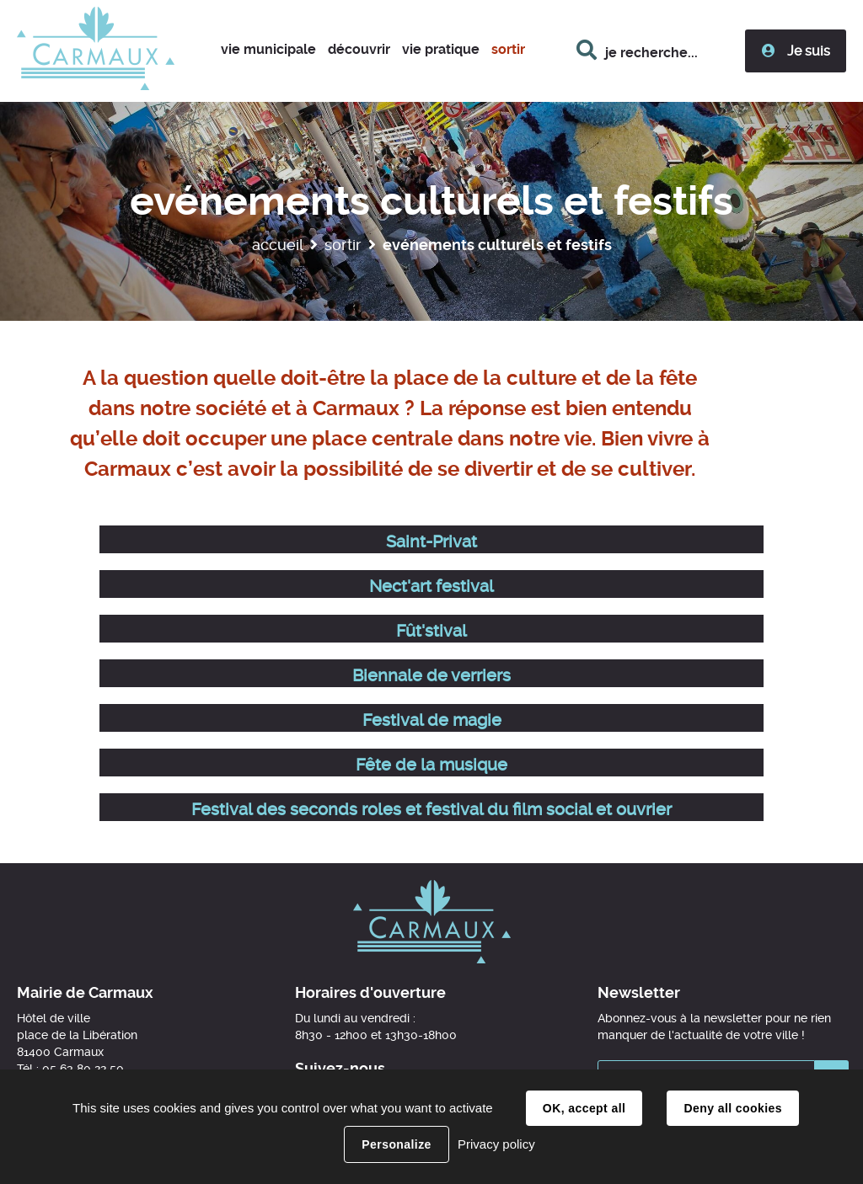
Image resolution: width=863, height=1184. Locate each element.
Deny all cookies (732, 1108)
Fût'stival (431, 631)
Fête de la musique (431, 765)
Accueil (277, 244)
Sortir (343, 244)
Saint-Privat (431, 541)
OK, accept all (584, 1108)
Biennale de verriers (431, 675)
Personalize (396, 1144)
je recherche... (651, 53)
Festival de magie (431, 720)
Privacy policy (496, 1144)
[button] (268, 50)
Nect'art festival (431, 586)
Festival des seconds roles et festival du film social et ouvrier (431, 809)
